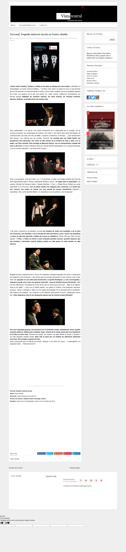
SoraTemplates (74, 486)
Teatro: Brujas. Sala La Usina (100, 143)
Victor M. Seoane (92, 76)
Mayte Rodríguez (92, 74)
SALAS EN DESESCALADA (27, 25)
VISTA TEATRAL (16, 476)
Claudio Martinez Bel (48, 38)
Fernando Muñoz (92, 71)
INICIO (13, 25)
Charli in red (24, 38)
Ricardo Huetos (91, 81)
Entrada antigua (75, 468)
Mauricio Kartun (59, 38)
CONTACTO (43, 25)
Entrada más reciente (15, 468)
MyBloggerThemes (86, 486)
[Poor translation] (7, 523)
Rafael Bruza (68, 38)
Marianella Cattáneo (93, 83)
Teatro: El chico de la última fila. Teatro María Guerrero (101, 125)
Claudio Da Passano (35, 38)
